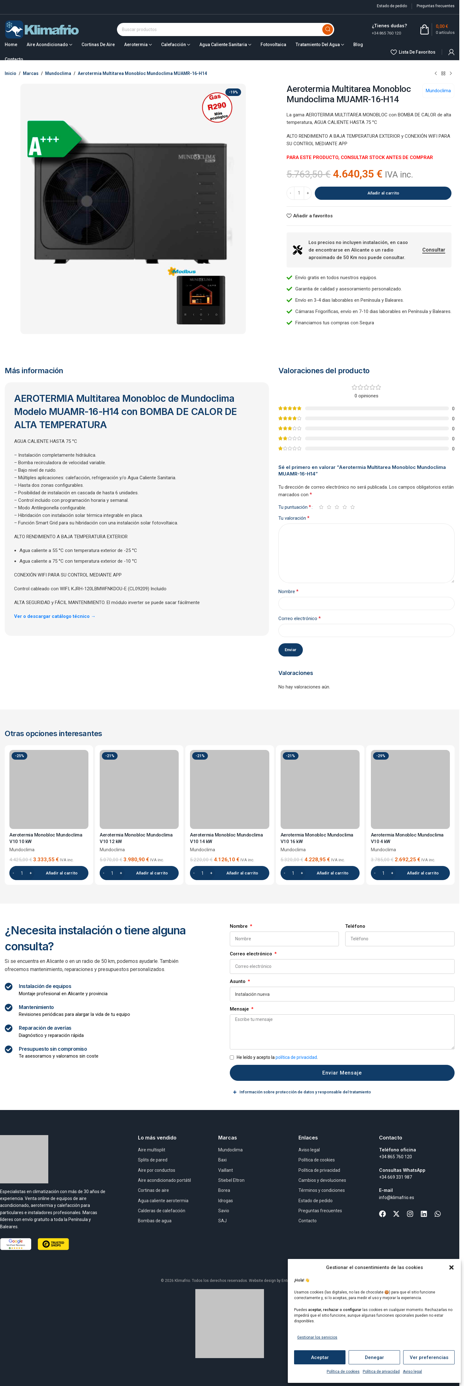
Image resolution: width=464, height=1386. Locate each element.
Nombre (288, 591)
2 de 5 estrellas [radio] (329, 507)
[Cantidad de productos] (299, 193)
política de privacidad (296, 1057)
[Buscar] (225, 29)
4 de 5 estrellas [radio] (345, 507)
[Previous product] (436, 73)
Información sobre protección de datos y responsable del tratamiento (305, 1092)
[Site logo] (42, 29)
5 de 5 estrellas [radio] (352, 507)
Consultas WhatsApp (402, 1170)
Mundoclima (58, 73)
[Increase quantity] (308, 193)
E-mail (386, 1190)
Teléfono (355, 926)
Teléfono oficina (397, 1149)
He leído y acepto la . (277, 1057)
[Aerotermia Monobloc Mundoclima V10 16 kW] (320, 789)
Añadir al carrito (383, 193)
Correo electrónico (299, 618)
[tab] (342, 1092)
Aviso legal (412, 1371)
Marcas (31, 73)
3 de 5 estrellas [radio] (337, 507)
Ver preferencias (429, 1357)
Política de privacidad (381, 1371)
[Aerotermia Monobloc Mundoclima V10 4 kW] (410, 789)
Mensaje (240, 1009)
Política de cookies (343, 1371)
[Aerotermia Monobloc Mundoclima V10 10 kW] (48, 789)
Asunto (238, 981)
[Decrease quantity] (290, 193)
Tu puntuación (294, 507)
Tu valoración (293, 518)
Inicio (10, 73)
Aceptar (320, 1357)
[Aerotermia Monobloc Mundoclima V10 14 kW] (229, 789)
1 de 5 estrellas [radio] (321, 507)
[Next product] (451, 73)
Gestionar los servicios (317, 1337)
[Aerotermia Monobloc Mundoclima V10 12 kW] (139, 789)
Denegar (374, 1357)
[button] (451, 1267)
